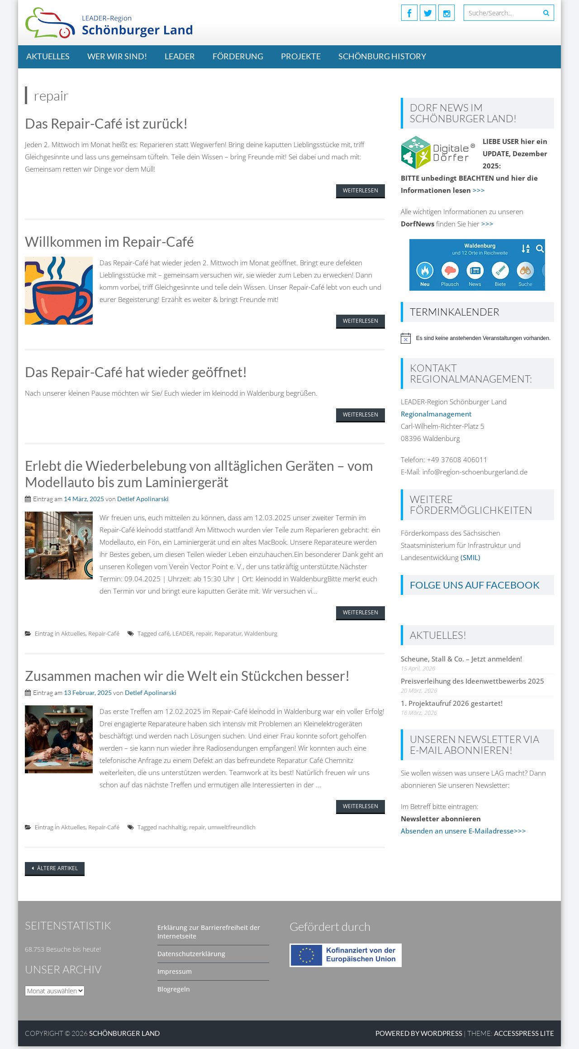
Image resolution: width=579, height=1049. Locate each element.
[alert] (477, 338)
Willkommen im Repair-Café (109, 242)
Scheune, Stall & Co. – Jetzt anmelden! (461, 658)
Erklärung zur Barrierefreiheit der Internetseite (208, 934)
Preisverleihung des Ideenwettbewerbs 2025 (472, 680)
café (164, 636)
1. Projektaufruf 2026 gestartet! (452, 703)
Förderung (238, 56)
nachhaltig (172, 830)
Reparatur (228, 636)
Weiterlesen (360, 191)
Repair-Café (103, 636)
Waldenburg (260, 636)
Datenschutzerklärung (191, 956)
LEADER (180, 56)
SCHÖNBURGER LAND (124, 1036)
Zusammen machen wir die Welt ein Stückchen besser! (187, 678)
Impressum (174, 974)
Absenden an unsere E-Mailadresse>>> (463, 830)
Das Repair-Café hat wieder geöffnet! (136, 373)
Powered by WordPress (418, 1036)
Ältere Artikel (57, 871)
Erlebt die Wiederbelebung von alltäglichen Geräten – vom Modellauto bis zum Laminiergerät (199, 475)
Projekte (301, 56)
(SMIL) (470, 557)
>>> (479, 190)
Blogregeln (173, 991)
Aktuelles (48, 56)
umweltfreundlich (232, 830)
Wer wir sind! (117, 56)
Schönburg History (382, 56)
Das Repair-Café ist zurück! (106, 123)
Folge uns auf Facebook (475, 585)
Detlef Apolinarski (143, 501)
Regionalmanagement (436, 413)
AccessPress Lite (524, 1036)
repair (204, 636)
